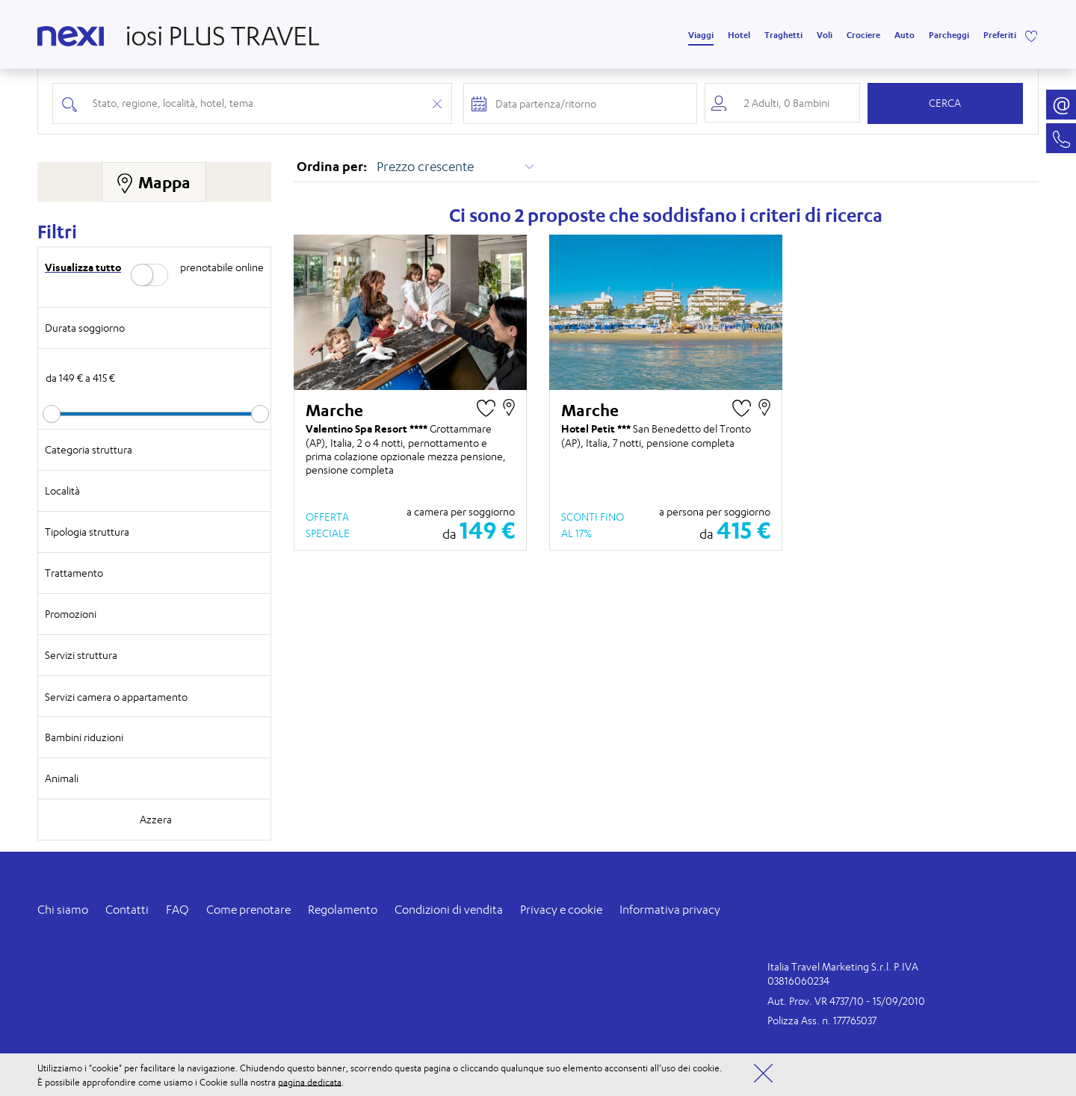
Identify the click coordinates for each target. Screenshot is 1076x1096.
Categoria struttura (88, 449)
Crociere (863, 35)
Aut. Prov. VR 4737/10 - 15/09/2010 (846, 1000)
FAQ (177, 910)
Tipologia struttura (87, 531)
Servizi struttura (81, 654)
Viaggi (701, 35)
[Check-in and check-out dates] (591, 103)
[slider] (52, 414)
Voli (824, 35)
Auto (904, 35)
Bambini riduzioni (84, 737)
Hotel (739, 35)
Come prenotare (248, 910)
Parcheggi (949, 35)
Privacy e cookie (561, 910)
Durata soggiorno (85, 327)
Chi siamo (62, 910)
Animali (61, 778)
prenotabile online (222, 267)
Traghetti (783, 35)
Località (62, 490)
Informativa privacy (669, 910)
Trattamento (74, 572)
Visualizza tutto (83, 267)
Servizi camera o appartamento (116, 696)
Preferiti (999, 35)
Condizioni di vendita (449, 910)
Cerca (945, 102)
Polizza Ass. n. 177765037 (821, 1020)
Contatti (127, 910)
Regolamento (342, 910)
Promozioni (70, 613)
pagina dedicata (309, 1081)
